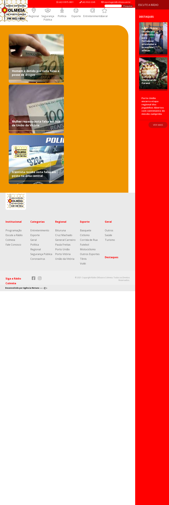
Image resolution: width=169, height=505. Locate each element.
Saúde (108, 235)
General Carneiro (65, 240)
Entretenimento (92, 16)
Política (62, 16)
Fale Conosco (13, 244)
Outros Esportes (90, 254)
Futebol (84, 244)
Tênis (83, 259)
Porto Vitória (63, 254)
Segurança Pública (47, 17)
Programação (14, 230)
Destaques (111, 257)
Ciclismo (85, 235)
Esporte (76, 16)
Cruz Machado (63, 235)
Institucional (14, 221)
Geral (104, 16)
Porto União (62, 249)
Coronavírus (37, 259)
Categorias (37, 221)
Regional (33, 16)
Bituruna (60, 230)
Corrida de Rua (89, 240)
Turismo (110, 240)
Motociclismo (88, 249)
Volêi (83, 263)
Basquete (85, 230)
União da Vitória (64, 259)
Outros (109, 230)
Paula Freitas (63, 244)
